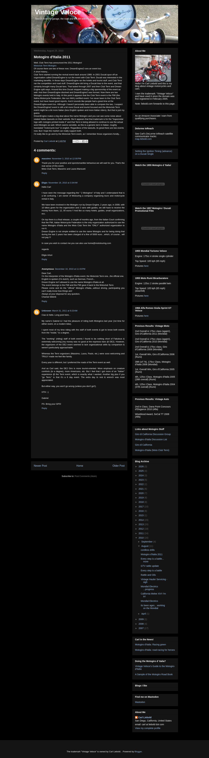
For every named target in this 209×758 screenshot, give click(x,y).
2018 (141, 502)
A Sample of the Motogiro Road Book (154, 674)
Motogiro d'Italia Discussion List (151, 439)
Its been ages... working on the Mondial (153, 606)
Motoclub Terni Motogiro (45, 65)
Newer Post (40, 465)
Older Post (119, 465)
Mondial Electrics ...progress (149, 588)
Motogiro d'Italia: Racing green (150, 644)
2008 (141, 624)
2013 (141, 524)
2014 (141, 520)
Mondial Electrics (149, 601)
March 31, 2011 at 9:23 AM (64, 310)
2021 (141, 489)
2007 (141, 628)
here (146, 266)
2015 (141, 515)
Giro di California (143, 444)
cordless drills (148, 550)
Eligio (44, 182)
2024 (141, 475)
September (147, 541)
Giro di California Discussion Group (153, 434)
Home (79, 465)
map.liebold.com (143, 139)
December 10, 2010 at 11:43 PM (70, 269)
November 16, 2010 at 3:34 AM (62, 182)
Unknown (46, 310)
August (145, 546)
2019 (141, 497)
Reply (44, 173)
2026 (141, 466)
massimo (46, 158)
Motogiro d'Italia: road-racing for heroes (155, 650)
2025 (141, 471)
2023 (141, 480)
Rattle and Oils (148, 575)
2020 (141, 493)
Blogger (138, 751)
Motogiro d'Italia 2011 (151, 554)
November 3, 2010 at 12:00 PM (66, 158)
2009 (141, 619)
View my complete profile (147, 728)
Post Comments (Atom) (86, 476)
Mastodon (140, 702)
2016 (141, 511)
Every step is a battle (151, 570)
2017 (141, 506)
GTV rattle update (150, 566)
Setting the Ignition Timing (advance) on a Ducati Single (153, 152)
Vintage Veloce (57, 12)
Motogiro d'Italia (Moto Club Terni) (152, 450)
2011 (141, 533)
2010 (141, 537)
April (143, 613)
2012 (141, 528)
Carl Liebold (145, 717)
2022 (141, 484)
